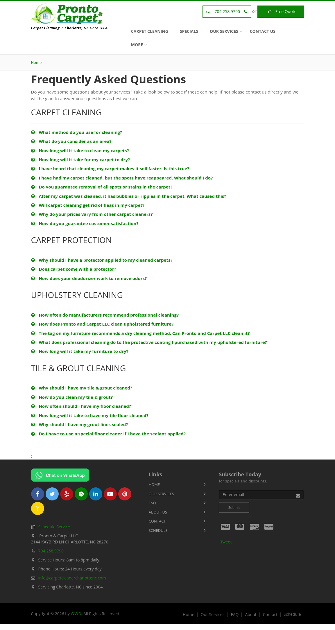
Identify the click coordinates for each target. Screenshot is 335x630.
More (137, 44)
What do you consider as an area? (71, 141)
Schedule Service (54, 527)
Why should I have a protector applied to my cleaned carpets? (102, 260)
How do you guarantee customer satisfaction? (85, 223)
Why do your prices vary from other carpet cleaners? (92, 214)
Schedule (158, 530)
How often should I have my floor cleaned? (81, 406)
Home (36, 62)
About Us (158, 512)
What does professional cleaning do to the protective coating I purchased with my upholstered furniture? (149, 342)
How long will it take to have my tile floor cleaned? (89, 415)
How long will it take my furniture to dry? (79, 351)
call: (226, 11)
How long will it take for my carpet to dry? (80, 159)
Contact (157, 521)
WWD (76, 613)
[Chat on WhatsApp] (60, 475)
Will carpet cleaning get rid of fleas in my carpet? (88, 205)
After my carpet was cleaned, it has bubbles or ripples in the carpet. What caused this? (128, 196)
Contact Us (262, 31)
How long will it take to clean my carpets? (80, 150)
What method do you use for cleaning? (76, 132)
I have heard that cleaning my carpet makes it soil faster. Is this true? (110, 168)
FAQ (152, 502)
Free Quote (281, 11)
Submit (234, 507)
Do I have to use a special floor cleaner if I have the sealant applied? (108, 434)
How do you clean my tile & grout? (72, 397)
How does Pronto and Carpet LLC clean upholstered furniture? (102, 324)
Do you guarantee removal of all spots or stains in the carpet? (102, 187)
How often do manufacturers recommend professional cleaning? (105, 315)
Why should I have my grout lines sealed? (79, 424)
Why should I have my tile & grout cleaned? (81, 388)
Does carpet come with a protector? (73, 269)
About (250, 614)
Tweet (226, 542)
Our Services (224, 31)
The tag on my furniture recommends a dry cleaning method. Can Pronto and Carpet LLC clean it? (140, 333)
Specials (189, 31)
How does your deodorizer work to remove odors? (89, 278)
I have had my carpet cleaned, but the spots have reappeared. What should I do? (122, 178)
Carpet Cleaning (149, 31)
